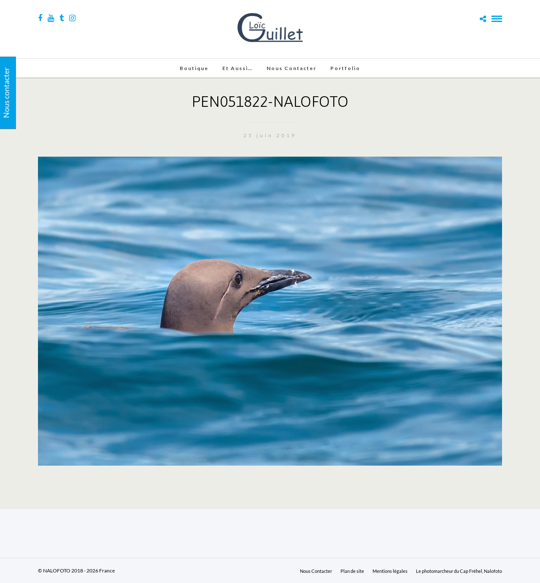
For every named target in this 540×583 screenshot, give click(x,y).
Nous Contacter (291, 68)
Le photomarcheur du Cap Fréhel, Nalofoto (459, 571)
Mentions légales (390, 571)
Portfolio (345, 68)
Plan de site (352, 571)
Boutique (194, 68)
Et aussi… (237, 68)
